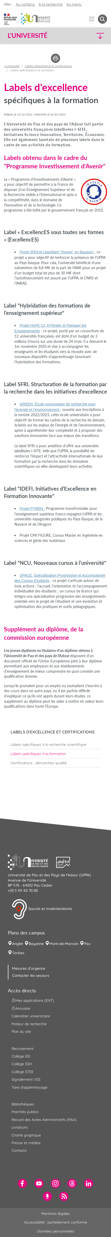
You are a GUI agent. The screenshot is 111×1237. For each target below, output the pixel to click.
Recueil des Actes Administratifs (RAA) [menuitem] (44, 1119)
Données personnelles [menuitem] (55, 1231)
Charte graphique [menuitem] (26, 1135)
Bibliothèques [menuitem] (23, 1104)
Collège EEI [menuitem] (21, 1056)
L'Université (11, 66)
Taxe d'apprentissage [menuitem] (29, 1087)
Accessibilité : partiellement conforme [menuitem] (55, 1222)
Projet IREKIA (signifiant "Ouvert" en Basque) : (58, 252)
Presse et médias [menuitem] (26, 1142)
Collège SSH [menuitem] (22, 1064)
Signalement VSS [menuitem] (26, 1079)
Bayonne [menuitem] (36, 943)
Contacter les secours (30, 975)
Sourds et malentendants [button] (42, 909)
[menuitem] (55, 744)
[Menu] (92, 19)
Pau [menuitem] (87, 943)
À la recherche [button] (51, 4)
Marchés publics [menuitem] (25, 1111)
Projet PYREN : (32, 508)
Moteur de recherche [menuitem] (29, 1024)
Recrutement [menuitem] (23, 1048)
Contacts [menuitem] (19, 1150)
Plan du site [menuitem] (21, 1031)
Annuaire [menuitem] (21, 1008)
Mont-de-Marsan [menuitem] (63, 943)
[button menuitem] (102, 19)
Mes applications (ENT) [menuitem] (33, 1000)
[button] (95, 35)
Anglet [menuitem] (17, 943)
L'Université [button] (27, 35)
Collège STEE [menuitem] (23, 1071)
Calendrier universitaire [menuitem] (31, 1016)
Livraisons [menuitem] (20, 1127)
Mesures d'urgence (28, 968)
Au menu (74, 4)
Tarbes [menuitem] (18, 953)
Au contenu (25, 4)
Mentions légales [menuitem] (55, 1213)
